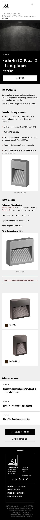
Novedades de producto (11, 15)
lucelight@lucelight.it (27, 475)
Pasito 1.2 (6, 210)
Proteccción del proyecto (15, 493)
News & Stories (14, 13)
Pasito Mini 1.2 (8, 208)
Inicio (4, 13)
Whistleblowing (28, 514)
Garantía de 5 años (13, 490)
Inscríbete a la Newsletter (16, 486)
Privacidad (26, 513)
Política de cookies (15, 514)
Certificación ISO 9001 (14, 496)
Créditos (29, 516)
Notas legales (16, 513)
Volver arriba (20, 450)
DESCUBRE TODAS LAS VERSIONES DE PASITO (19, 280)
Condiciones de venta (18, 516)
